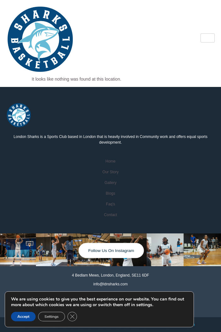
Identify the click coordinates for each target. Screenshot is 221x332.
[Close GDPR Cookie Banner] (72, 316)
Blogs (110, 193)
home (110, 161)
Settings (51, 316)
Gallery (110, 182)
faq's (110, 204)
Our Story (110, 172)
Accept (23, 316)
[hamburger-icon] (208, 38)
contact (110, 215)
